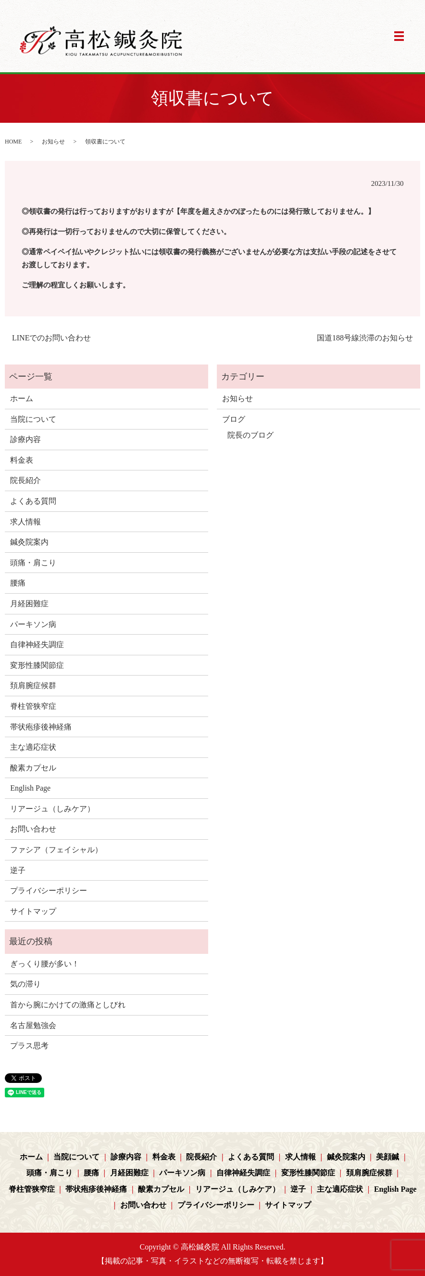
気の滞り (25, 984)
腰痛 (17, 583)
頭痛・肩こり (33, 563)
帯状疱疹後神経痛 (41, 727)
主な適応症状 (33, 747)
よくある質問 (33, 501)
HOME (13, 141)
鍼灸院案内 (29, 542)
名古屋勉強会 (33, 1025)
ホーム (21, 398)
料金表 (21, 460)
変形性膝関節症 (37, 665)
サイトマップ (33, 911)
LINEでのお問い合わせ (51, 338)
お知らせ (53, 141)
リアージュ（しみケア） (52, 809)
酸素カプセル (33, 768)
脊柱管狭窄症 (33, 706)
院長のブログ (250, 435)
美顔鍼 (387, 1157)
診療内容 (25, 439)
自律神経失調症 (37, 644)
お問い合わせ (33, 829)
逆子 (17, 870)
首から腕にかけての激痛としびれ (67, 1005)
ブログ (233, 419)
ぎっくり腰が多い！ (44, 964)
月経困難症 (29, 603)
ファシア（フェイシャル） (56, 850)
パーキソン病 (33, 624)
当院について (33, 419)
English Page (30, 788)
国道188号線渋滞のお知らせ (365, 338)
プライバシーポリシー (48, 890)
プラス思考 (29, 1046)
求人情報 (25, 522)
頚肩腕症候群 (33, 685)
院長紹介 (25, 480)
